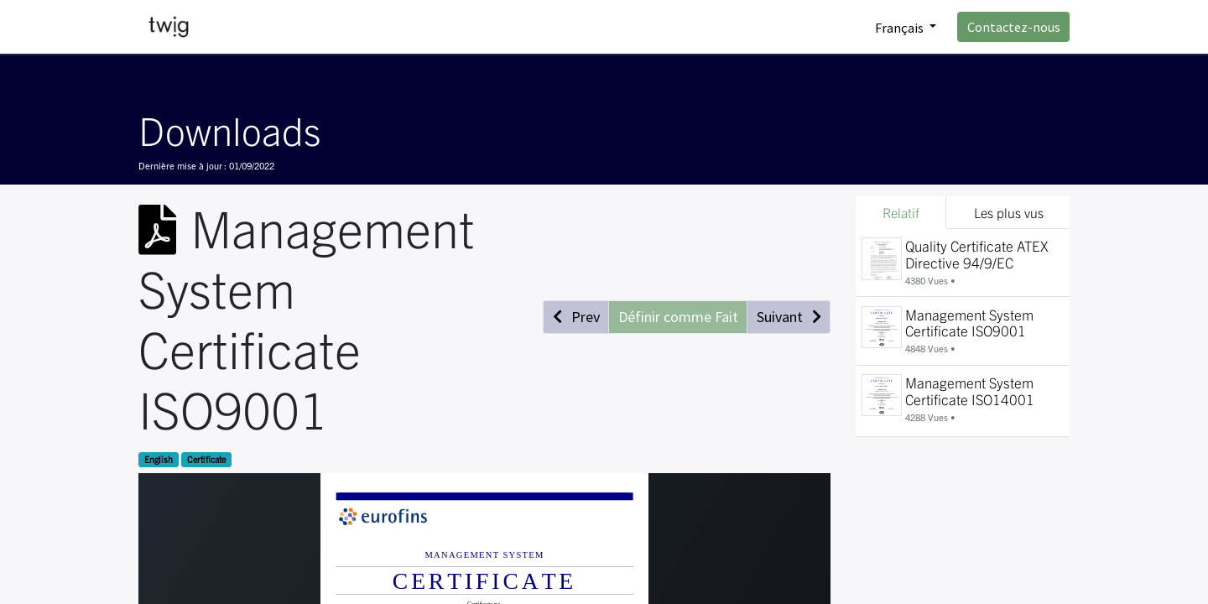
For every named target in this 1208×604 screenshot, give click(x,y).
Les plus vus (1009, 212)
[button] (576, 317)
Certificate (206, 459)
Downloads (229, 129)
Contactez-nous (1013, 26)
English (158, 459)
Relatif (901, 212)
